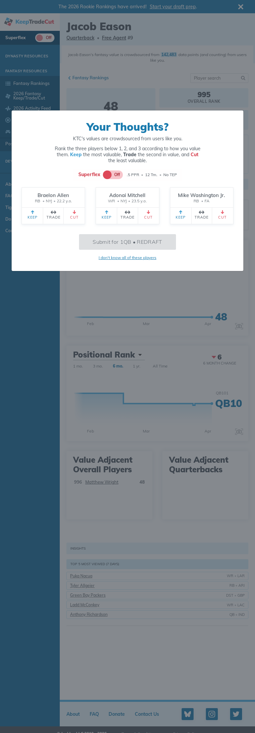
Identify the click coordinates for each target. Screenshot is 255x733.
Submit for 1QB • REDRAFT (127, 241)
